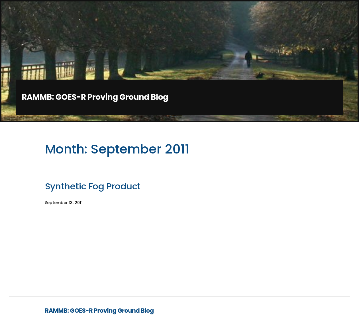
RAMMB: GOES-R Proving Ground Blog (95, 97)
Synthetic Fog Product (93, 187)
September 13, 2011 (64, 203)
